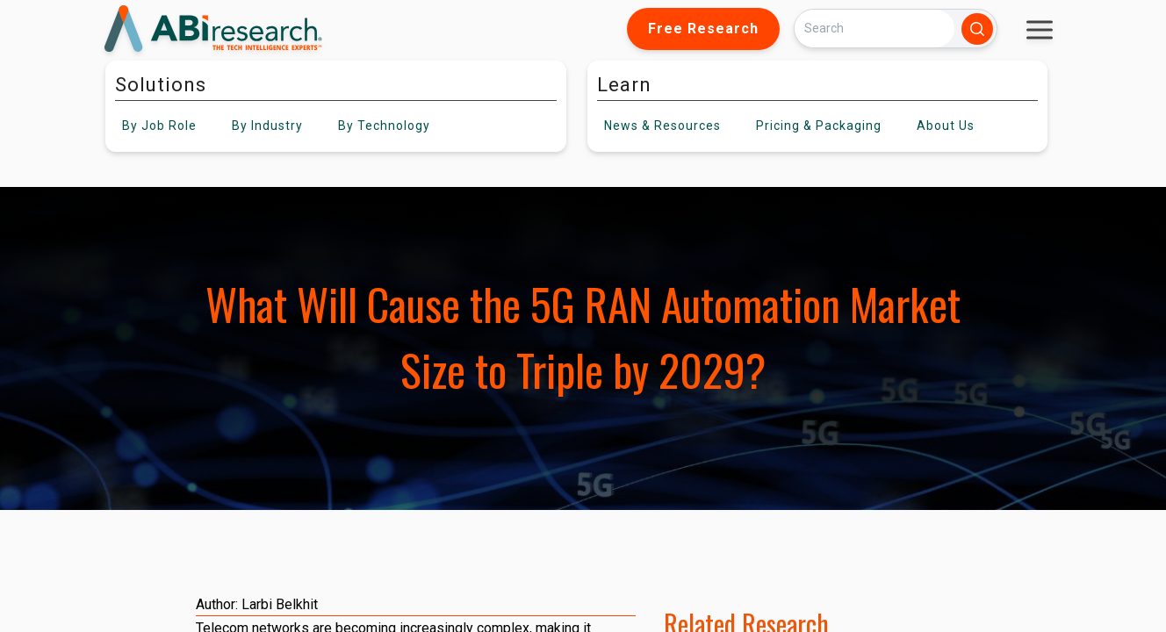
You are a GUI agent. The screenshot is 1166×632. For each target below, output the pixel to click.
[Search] (874, 28)
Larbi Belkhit (279, 604)
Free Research (703, 28)
